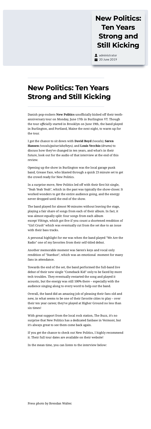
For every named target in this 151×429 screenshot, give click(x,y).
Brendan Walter (60, 403)
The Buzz (100, 315)
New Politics (65, 114)
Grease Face (44, 172)
